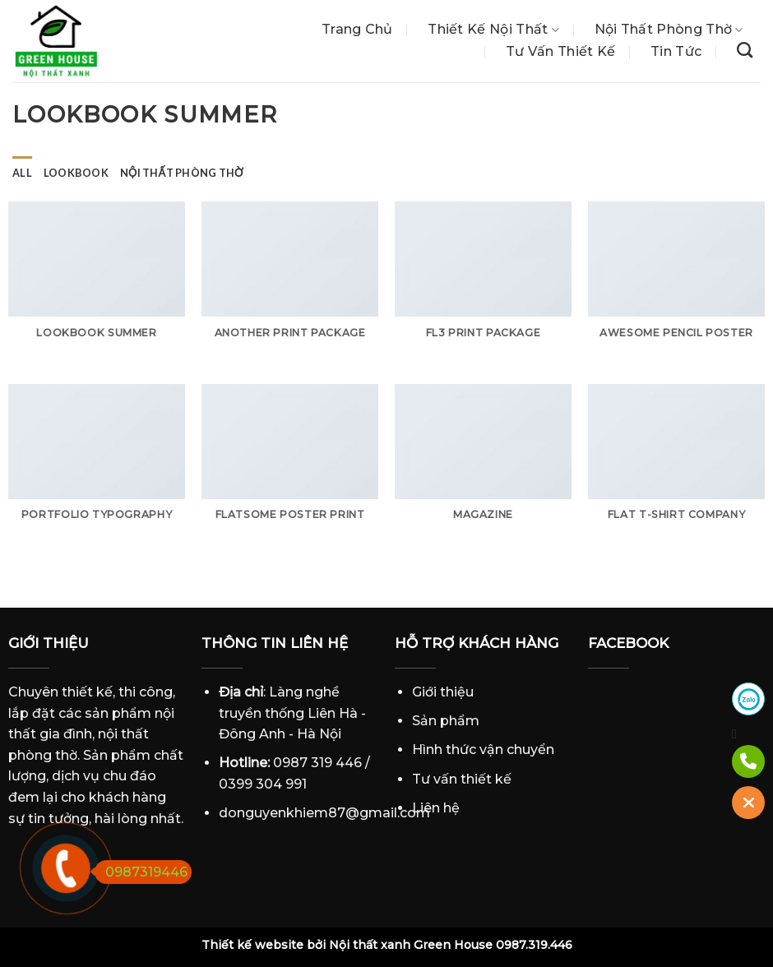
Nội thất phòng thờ (669, 29)
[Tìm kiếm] (745, 49)
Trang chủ (357, 29)
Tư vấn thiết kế (561, 51)
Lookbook (76, 172)
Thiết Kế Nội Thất (493, 29)
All (22, 172)
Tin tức (675, 51)
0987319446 (141, 872)
